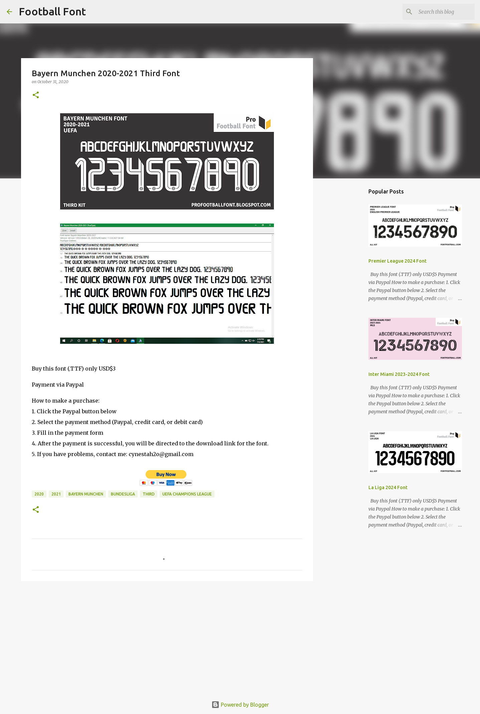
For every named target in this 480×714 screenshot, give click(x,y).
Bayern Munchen (85, 494)
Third (149, 494)
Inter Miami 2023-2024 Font (399, 374)
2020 (39, 494)
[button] (36, 95)
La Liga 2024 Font (388, 487)
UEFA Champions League (187, 494)
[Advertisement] (167, 638)
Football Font (52, 11)
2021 (56, 494)
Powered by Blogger (240, 705)
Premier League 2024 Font (397, 261)
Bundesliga (123, 494)
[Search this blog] (440, 12)
